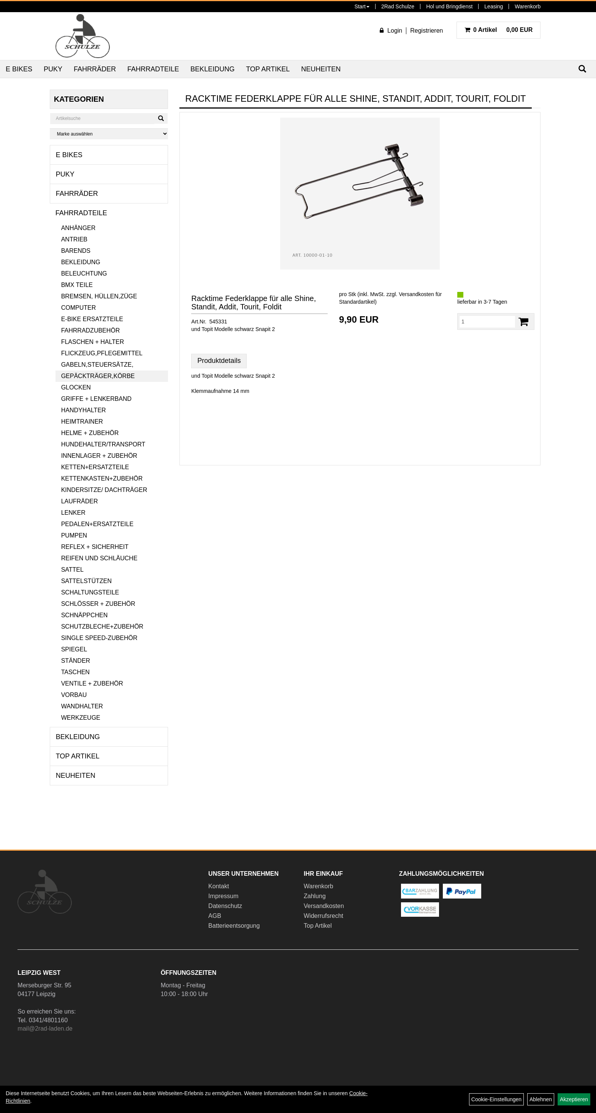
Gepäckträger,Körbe (98, 376)
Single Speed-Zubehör (99, 638)
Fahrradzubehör (90, 330)
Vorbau (74, 695)
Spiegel (74, 649)
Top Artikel (268, 69)
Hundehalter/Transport (103, 444)
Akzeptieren (574, 1099)
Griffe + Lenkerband (96, 399)
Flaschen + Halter (92, 342)
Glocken (76, 387)
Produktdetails (219, 360)
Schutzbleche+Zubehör (102, 626)
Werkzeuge (80, 717)
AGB (214, 916)
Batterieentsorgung (234, 925)
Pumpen (74, 535)
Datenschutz (225, 906)
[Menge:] (487, 321)
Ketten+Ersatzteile (95, 467)
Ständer (75, 660)
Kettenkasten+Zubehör (102, 478)
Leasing (493, 6)
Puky (53, 69)
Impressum (223, 896)
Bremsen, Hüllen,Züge (99, 296)
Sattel (72, 569)
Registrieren (426, 30)
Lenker (73, 512)
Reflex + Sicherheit (94, 547)
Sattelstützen (86, 581)
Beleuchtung (84, 273)
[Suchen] (161, 118)
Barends (75, 251)
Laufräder (79, 501)
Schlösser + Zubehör (98, 604)
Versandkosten (324, 906)
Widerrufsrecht (323, 916)
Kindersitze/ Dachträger (104, 490)
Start (361, 6)
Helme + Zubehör (90, 433)
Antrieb (74, 239)
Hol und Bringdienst (449, 6)
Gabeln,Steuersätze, (97, 364)
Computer (78, 307)
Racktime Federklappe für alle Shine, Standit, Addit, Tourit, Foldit (253, 302)
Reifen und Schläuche (99, 558)
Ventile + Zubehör (92, 683)
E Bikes (19, 69)
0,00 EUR (498, 30)
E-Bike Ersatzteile (92, 319)
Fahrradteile (153, 69)
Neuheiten (321, 69)
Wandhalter (82, 706)
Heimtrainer (82, 421)
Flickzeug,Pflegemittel (102, 353)
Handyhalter (83, 410)
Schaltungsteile (90, 592)
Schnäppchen (84, 615)
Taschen (75, 672)
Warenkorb (528, 6)
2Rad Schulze (397, 6)
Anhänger (78, 228)
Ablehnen (540, 1099)
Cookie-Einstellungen (496, 1099)
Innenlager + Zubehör (99, 455)
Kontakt (218, 886)
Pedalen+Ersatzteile (97, 524)
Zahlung (315, 896)
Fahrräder (95, 69)
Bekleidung (212, 69)
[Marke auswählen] (109, 133)
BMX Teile (77, 285)
